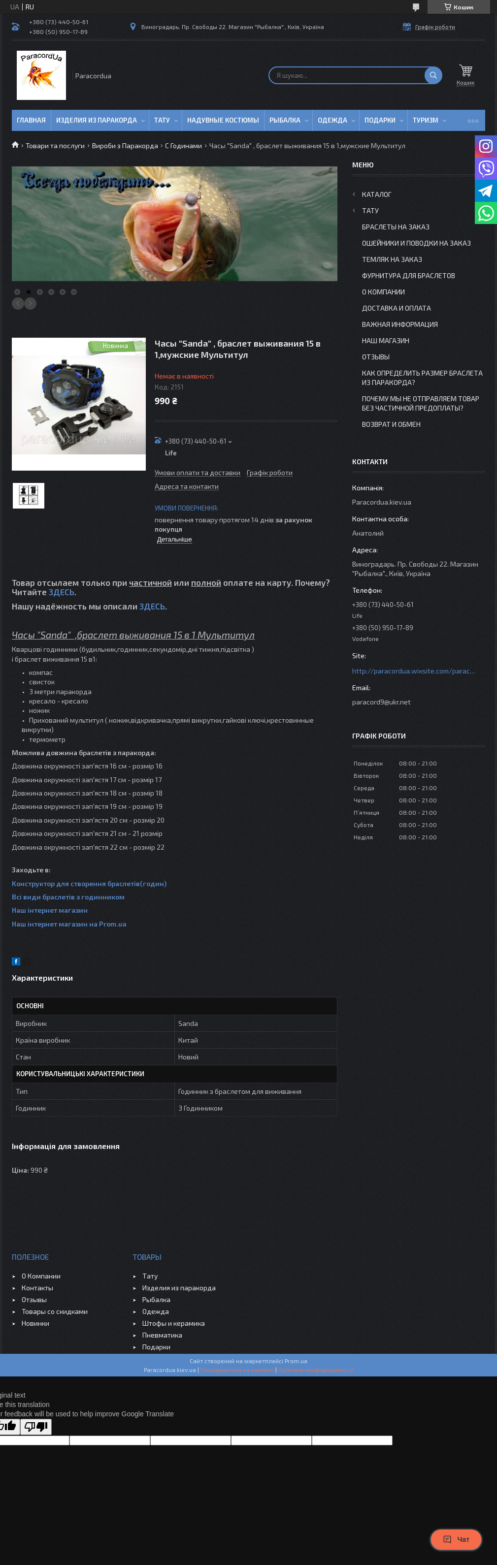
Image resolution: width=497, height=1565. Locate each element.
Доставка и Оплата (396, 308)
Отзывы (376, 356)
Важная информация (400, 324)
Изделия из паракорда (96, 120)
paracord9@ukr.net (381, 702)
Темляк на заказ (392, 259)
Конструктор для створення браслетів (76, 883)
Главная (31, 120)
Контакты (37, 1287)
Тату (162, 120)
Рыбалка (284, 120)
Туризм (425, 120)
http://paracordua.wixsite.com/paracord (413, 671)
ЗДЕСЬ (61, 592)
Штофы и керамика (173, 1323)
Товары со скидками (55, 1311)
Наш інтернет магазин (50, 910)
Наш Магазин (385, 340)
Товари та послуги (55, 145)
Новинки (35, 1323)
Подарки (380, 120)
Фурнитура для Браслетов (408, 275)
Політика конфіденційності (316, 1369)
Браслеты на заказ (396, 227)
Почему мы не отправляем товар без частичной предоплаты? (420, 403)
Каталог (377, 194)
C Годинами (183, 145)
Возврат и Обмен (391, 424)
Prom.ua (296, 1360)
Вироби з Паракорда (125, 145)
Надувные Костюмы (223, 120)
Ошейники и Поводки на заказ (416, 243)
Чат (456, 1539)
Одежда (332, 120)
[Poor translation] (36, 1427)
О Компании (383, 291)
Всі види (27, 897)
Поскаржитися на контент (237, 1369)
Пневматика (162, 1335)
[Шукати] (433, 75)
